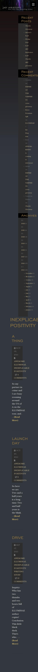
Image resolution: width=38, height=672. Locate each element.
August (28, 286)
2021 (23, 230)
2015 (23, 270)
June (27, 293)
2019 (23, 243)
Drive (17, 537)
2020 (23, 237)
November (29, 276)
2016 (23, 263)
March (28, 303)
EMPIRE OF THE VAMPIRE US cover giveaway (28, 97)
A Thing (17, 338)
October (28, 280)
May (27, 296)
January (28, 310)
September (29, 283)
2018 (23, 250)
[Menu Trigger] (33, 4)
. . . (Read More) (17, 417)
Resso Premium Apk (28, 113)
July (27, 290)
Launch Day (20, 440)
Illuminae (20, 365)
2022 (23, 223)
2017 (22, 257)
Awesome (19, 361)
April (27, 300)
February (29, 306)
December (29, 273)
